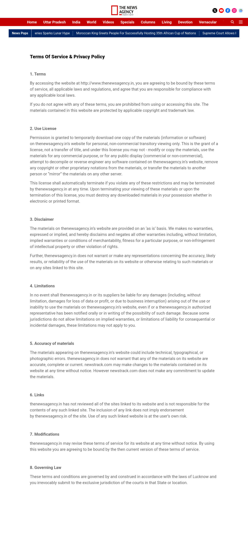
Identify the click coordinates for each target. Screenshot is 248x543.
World (91, 22)
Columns (148, 22)
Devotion (185, 22)
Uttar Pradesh (54, 22)
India (76, 22)
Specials (127, 22)
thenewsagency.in (51, 143)
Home (32, 22)
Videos (108, 22)
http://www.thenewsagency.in (107, 83)
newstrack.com (98, 364)
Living (167, 22)
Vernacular (208, 22)
